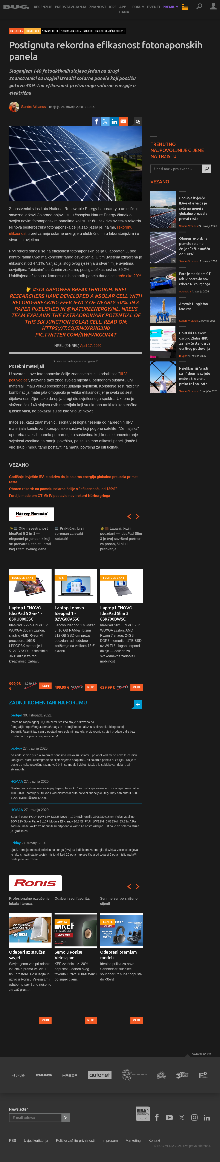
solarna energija (71, 31)
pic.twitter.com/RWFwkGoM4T (75, 335)
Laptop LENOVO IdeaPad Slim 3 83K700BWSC (116, 613)
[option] (30, 608)
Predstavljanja (77, 11)
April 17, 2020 (90, 345)
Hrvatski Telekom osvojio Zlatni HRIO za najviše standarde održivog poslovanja (194, 340)
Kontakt (154, 1140)
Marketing (133, 1140)
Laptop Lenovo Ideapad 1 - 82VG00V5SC (69, 613)
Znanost (103, 11)
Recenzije (49, 11)
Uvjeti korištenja (36, 1140)
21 (173, 260)
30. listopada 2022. (37, 715)
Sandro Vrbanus (33, 107)
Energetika (16, 31)
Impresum (110, 1140)
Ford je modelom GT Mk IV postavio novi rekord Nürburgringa (59, 496)
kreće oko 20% (128, 276)
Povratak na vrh (201, 1054)
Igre (119, 11)
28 (173, 320)
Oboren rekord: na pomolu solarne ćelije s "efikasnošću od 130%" (63, 489)
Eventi (159, 11)
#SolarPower (51, 289)
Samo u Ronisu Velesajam (68, 955)
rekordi (88, 31)
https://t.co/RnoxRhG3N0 (76, 328)
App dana (130, 13)
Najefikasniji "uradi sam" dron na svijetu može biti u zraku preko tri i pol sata (194, 376)
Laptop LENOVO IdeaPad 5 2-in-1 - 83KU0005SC (25, 613)
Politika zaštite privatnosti (75, 1140)
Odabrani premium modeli (118, 955)
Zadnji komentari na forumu (48, 703)
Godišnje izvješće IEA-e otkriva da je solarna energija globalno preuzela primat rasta (193, 208)
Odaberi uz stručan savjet (27, 955)
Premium (177, 11)
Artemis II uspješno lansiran (193, 306)
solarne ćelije (50, 31)
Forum (144, 11)
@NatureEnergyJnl (92, 309)
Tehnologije (32, 31)
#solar (105, 296)
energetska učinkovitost (110, 31)
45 (138, 121)
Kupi (45, 686)
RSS (12, 1140)
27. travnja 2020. (35, 748)
